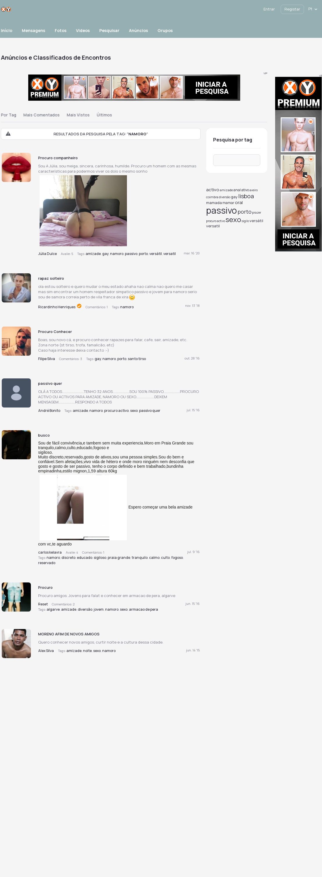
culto (165, 557)
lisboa (246, 196)
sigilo (245, 221)
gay (105, 253)
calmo (154, 557)
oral (239, 202)
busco (44, 435)
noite (87, 650)
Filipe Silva (46, 358)
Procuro (45, 587)
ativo (245, 189)
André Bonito (49, 410)
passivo (131, 253)
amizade (93, 253)
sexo (134, 410)
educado (84, 557)
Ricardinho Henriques (57, 306)
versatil (169, 253)
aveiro (254, 190)
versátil (155, 253)
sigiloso (100, 557)
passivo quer (50, 383)
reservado (46, 562)
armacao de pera (143, 609)
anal (237, 189)
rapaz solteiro (51, 278)
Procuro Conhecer (55, 331)
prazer (256, 212)
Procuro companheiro (58, 157)
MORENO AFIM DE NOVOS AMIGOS (69, 634)
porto (143, 253)
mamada (214, 202)
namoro (116, 253)
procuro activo (116, 410)
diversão (85, 609)
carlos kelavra (50, 552)
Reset (43, 604)
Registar (292, 9)
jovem (99, 609)
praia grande (119, 557)
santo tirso (137, 358)
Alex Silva (46, 650)
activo (212, 190)
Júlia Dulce (47, 253)
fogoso (177, 557)
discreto (68, 557)
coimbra (212, 197)
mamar (228, 202)
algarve (53, 609)
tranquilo (140, 557)
